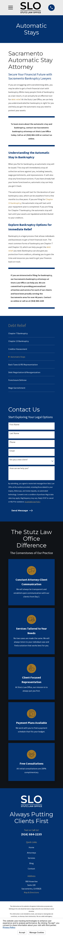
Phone (12, 443)
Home (31, 848)
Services (31, 859)
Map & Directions (31, 893)
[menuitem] (31, 333)
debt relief (16, 99)
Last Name (14, 434)
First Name (14, 425)
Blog (31, 864)
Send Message (22, 511)
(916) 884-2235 (31, 835)
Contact (31, 869)
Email (12, 451)
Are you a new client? (18, 460)
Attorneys (31, 853)
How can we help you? (19, 469)
